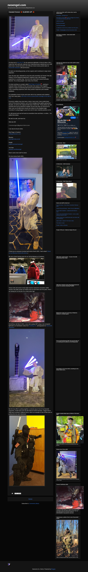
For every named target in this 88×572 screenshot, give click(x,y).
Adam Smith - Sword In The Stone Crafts (65, 220)
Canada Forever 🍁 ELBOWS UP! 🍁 (22, 12)
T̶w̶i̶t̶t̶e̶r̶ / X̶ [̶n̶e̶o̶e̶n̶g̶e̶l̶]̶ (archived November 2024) (66, 30)
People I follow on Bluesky (61, 225)
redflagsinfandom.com (15, 134)
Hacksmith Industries (14, 67)
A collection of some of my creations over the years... (67, 27)
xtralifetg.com (32, 325)
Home (30, 499)
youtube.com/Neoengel (15, 149)
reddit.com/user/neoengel (16, 144)
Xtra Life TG (20, 62)
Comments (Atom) (34, 503)
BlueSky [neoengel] (60, 23)
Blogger (53, 569)
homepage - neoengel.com (62, 15)
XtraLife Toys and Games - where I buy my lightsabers (67, 208)
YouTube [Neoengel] (60, 25)
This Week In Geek (60, 223)
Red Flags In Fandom (35, 84)
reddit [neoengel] (59, 21)
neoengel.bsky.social (14, 139)
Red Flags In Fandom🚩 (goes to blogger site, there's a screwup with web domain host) (67, 18)
